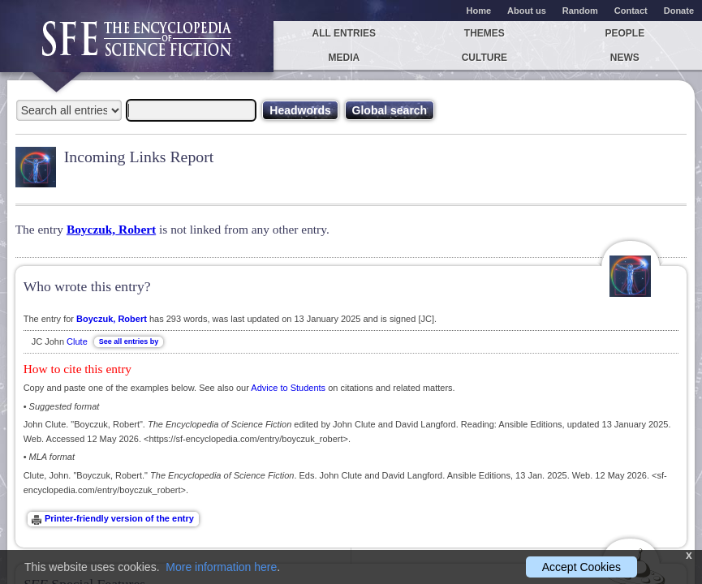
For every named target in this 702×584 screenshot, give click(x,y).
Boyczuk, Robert (111, 229)
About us (526, 10)
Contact (631, 10)
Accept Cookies (581, 566)
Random (580, 10)
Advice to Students (288, 388)
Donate (679, 10)
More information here (221, 566)
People (625, 33)
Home (479, 10)
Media (344, 57)
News (625, 57)
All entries (344, 33)
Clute (77, 341)
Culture (484, 57)
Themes (484, 33)
